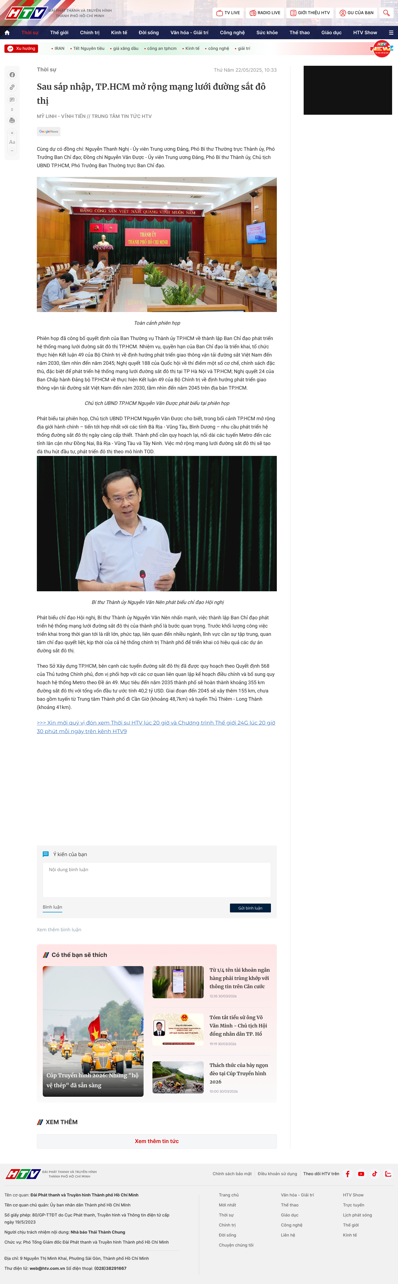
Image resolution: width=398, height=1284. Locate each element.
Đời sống (149, 32)
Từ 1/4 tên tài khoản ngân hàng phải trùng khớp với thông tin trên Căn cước (240, 978)
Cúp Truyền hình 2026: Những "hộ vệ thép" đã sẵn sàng (93, 1080)
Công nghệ (232, 32)
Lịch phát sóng (357, 1215)
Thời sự (29, 32)
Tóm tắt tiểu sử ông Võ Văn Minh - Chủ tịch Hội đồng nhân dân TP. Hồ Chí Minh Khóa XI (238, 1027)
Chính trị (89, 32)
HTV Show (365, 32)
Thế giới (59, 32)
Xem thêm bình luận (59, 929)
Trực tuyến (353, 1205)
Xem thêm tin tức (157, 1141)
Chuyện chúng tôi (236, 1245)
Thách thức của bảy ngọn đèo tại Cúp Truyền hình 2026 (239, 1074)
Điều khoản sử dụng (277, 1173)
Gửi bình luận (250, 908)
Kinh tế (119, 32)
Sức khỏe (267, 32)
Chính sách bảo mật (232, 1173)
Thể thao (300, 32)
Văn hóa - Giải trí (189, 32)
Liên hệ (288, 1235)
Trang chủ (229, 1195)
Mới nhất (227, 1205)
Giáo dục (331, 32)
